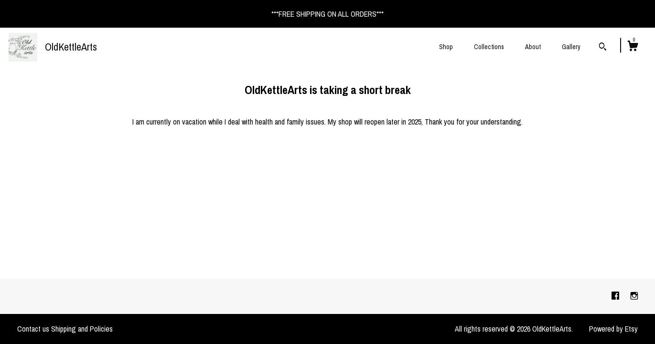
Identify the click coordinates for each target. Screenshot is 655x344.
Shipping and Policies (82, 328)
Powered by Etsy (613, 328)
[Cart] (632, 47)
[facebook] (616, 296)
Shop (446, 46)
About (533, 46)
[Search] (602, 47)
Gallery (571, 46)
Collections (489, 46)
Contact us (33, 328)
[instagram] (634, 296)
